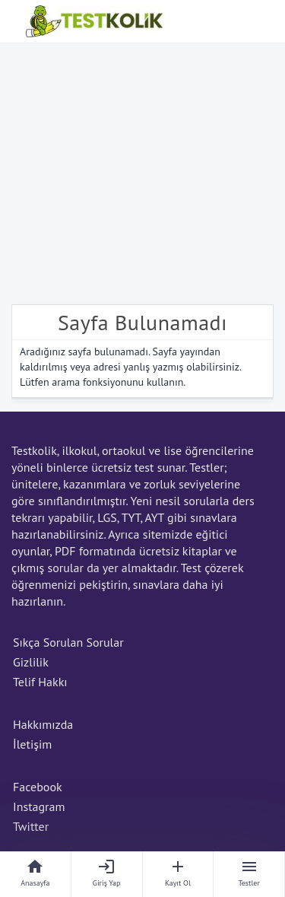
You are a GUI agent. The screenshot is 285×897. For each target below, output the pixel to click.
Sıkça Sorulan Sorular (68, 642)
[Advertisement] (142, 170)
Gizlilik (31, 662)
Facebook (37, 786)
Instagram (39, 806)
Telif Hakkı (40, 681)
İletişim (32, 744)
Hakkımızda (43, 724)
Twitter (31, 826)
